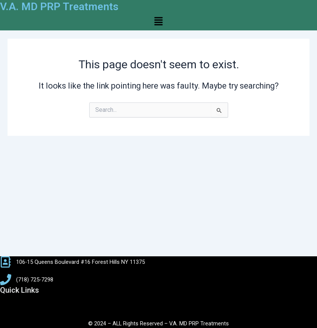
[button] (158, 22)
